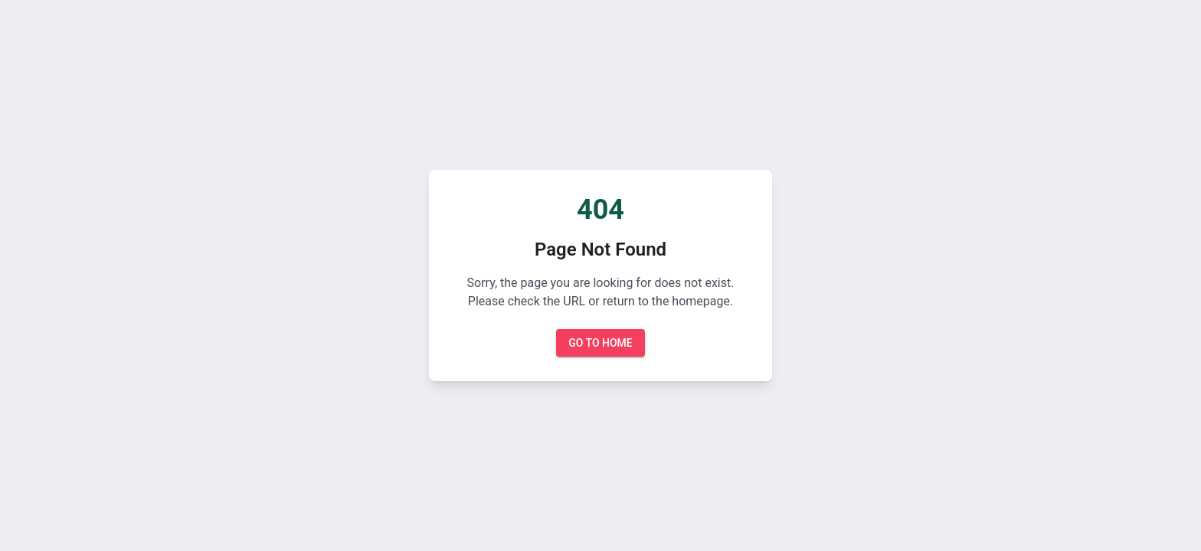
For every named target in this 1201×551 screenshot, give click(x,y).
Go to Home (600, 343)
